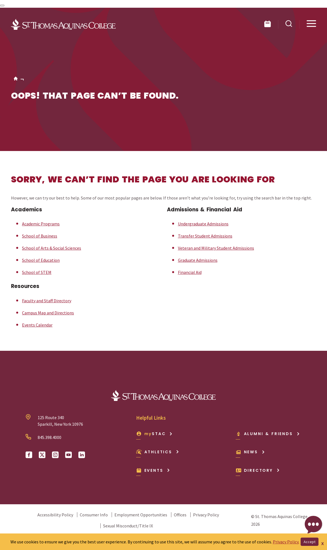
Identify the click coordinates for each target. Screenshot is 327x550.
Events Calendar (37, 325)
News (250, 452)
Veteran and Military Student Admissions (216, 248)
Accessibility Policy (55, 514)
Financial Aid (190, 272)
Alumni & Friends (268, 433)
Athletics (157, 452)
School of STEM (36, 272)
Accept (309, 541)
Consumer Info (94, 514)
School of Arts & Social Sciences (51, 248)
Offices (180, 514)
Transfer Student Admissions (205, 236)
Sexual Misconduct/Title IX (128, 526)
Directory (258, 470)
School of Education (41, 260)
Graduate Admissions (198, 260)
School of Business (39, 236)
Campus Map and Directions (48, 313)
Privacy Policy (206, 514)
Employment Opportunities (140, 514)
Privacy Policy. (286, 541)
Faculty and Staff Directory (46, 300)
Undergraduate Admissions (203, 224)
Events (153, 470)
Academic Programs (41, 224)
